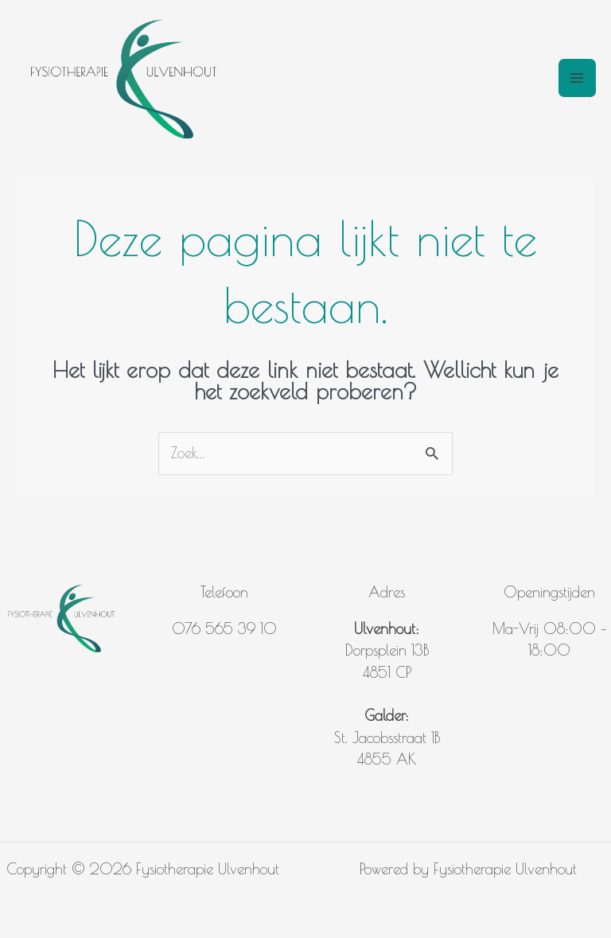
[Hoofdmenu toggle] (577, 77)
